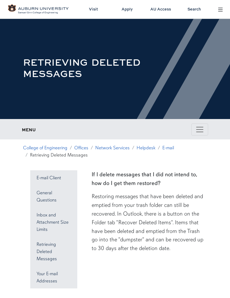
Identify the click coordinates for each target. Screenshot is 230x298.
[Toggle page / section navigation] (199, 130)
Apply (127, 9)
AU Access (160, 9)
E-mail (168, 148)
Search (194, 9)
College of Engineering (45, 148)
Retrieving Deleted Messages (47, 251)
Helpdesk (146, 148)
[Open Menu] (220, 9)
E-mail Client (49, 178)
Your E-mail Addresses (47, 277)
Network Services (112, 148)
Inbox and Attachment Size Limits (53, 222)
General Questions (47, 196)
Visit (93, 9)
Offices (81, 148)
